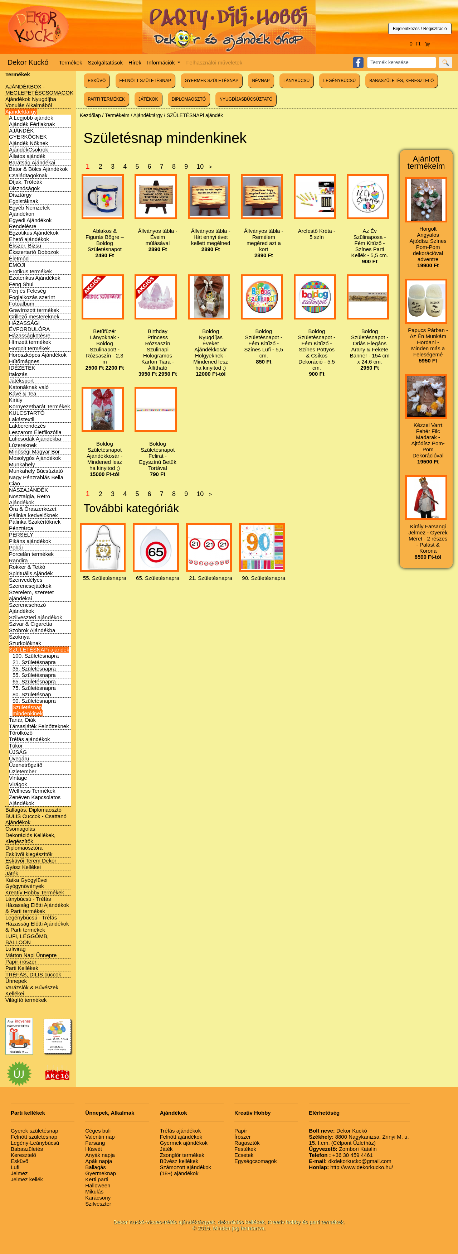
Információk (161, 62)
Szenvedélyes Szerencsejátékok (30, 583)
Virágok (18, 784)
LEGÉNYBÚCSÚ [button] (339, 80)
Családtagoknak (28, 175)
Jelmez (19, 1173)
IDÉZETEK (22, 368)
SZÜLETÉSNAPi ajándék (39, 650)
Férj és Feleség (27, 291)
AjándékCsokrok (28, 149)
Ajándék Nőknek (28, 143)
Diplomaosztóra (24, 848)
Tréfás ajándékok (29, 739)
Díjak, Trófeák (25, 182)
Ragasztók (247, 1143)
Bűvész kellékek (179, 1161)
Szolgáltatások (105, 62)
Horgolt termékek (29, 348)
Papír (240, 1131)
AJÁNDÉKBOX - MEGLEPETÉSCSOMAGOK (39, 89)
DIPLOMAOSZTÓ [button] (189, 99)
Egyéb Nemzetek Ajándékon (29, 211)
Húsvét (93, 1149)
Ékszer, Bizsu (25, 245)
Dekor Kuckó (28, 62)
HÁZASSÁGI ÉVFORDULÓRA (29, 326)
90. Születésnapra (34, 701)
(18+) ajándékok (179, 1173)
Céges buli (98, 1131)
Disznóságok (24, 188)
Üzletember (22, 771)
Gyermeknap (100, 1173)
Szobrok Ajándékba (32, 630)
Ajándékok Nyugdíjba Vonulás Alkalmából (30, 102)
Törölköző (21, 733)
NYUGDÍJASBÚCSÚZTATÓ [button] (245, 99)
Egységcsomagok (255, 1161)
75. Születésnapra (34, 688)
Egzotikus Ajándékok (33, 233)
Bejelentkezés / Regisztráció (420, 28)
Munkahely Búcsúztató (36, 471)
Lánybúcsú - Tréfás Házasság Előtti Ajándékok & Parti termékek (37, 905)
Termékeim (117, 115)
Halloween (97, 1185)
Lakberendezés (27, 426)
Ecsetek (243, 1155)
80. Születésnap (32, 694)
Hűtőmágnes (24, 361)
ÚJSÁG (18, 752)
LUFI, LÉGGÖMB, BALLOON (27, 939)
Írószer (242, 1137)
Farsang (95, 1143)
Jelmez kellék (27, 1179)
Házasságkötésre (29, 335)
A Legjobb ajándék (31, 118)
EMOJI (17, 265)
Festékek (245, 1149)
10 (200, 166)
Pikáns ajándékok (30, 541)
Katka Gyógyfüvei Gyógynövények (26, 883)
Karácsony (98, 1198)
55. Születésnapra (34, 675)
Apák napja (98, 1161)
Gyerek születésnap (34, 1131)
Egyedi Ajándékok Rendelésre (30, 223)
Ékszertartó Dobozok (34, 252)
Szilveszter (98, 1204)
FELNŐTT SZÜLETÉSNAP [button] (145, 80)
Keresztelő (23, 1155)
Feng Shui (21, 284)
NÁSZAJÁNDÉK (28, 490)
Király (16, 400)
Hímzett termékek (30, 342)
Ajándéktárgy (21, 112)
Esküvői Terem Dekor (30, 860)
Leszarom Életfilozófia (35, 432)
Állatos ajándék (27, 156)
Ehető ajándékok (29, 239)
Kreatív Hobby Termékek (34, 892)
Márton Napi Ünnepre (31, 955)
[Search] (401, 62)
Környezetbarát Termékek (39, 406)
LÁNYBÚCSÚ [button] (296, 80)
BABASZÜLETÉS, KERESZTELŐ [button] (401, 80)
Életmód (19, 258)
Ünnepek (16, 981)
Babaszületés (27, 1149)
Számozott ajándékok (185, 1167)
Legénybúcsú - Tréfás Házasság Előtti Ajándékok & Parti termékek (37, 923)
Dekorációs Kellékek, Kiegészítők (30, 838)
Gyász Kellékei (23, 867)
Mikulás (94, 1191)
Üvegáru (19, 758)
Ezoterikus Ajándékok (34, 278)
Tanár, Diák (22, 720)
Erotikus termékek (30, 271)
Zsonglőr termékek (182, 1155)
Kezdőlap (90, 115)
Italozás (18, 374)
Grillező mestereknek (34, 316)
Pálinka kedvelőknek (33, 515)
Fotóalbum (21, 304)
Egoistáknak (23, 201)
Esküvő (19, 1161)
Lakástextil (21, 419)
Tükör (16, 746)
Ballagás (95, 1167)
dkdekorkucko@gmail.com (350, 1161)
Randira (18, 560)
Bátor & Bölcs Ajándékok (38, 169)
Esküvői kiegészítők (29, 854)
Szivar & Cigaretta (30, 624)
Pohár (16, 547)
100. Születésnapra (36, 656)
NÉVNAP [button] (260, 80)
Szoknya (19, 637)
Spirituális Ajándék (31, 573)
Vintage (18, 778)
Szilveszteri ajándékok (35, 617)
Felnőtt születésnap (34, 1137)
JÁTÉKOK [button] (148, 99)
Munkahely (22, 464)
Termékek (70, 62)
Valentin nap (99, 1137)
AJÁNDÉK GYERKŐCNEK (28, 134)
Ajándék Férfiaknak (32, 124)
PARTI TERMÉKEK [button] (106, 99)
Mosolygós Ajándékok (35, 458)
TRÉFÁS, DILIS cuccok (33, 974)
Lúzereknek (23, 445)
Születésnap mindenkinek (28, 710)
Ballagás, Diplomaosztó (33, 810)
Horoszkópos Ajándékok (38, 355)
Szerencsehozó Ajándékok (27, 608)
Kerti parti (96, 1179)
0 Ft (420, 43)
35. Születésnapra (34, 669)
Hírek (134, 62)
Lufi (15, 1167)
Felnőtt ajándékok (181, 1137)
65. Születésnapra (34, 681)
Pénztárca (21, 528)
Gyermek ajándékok (184, 1143)
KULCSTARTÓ (26, 413)
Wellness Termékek (32, 791)
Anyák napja (100, 1155)
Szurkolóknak (25, 643)
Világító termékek (26, 1000)
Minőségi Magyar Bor (34, 451)
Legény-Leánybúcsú (35, 1143)
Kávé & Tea (22, 393)
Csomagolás (20, 829)
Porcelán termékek (31, 554)
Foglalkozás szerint (32, 297)
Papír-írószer (20, 961)
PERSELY (21, 535)
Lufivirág (15, 949)
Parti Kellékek (21, 968)
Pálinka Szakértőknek (34, 522)
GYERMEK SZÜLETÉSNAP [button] (211, 80)
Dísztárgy (20, 195)
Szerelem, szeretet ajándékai (31, 595)
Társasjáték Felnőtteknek (39, 726)
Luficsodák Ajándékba (35, 439)
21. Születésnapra (34, 662)
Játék (11, 873)
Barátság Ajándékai (32, 162)
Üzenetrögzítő (25, 765)
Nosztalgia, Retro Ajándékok (29, 499)
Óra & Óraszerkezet (33, 509)
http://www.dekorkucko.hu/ (351, 1167)
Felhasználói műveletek (214, 62)
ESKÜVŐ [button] (97, 80)
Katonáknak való (29, 387)
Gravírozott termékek (34, 310)
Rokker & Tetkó (27, 567)
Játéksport (21, 381)
